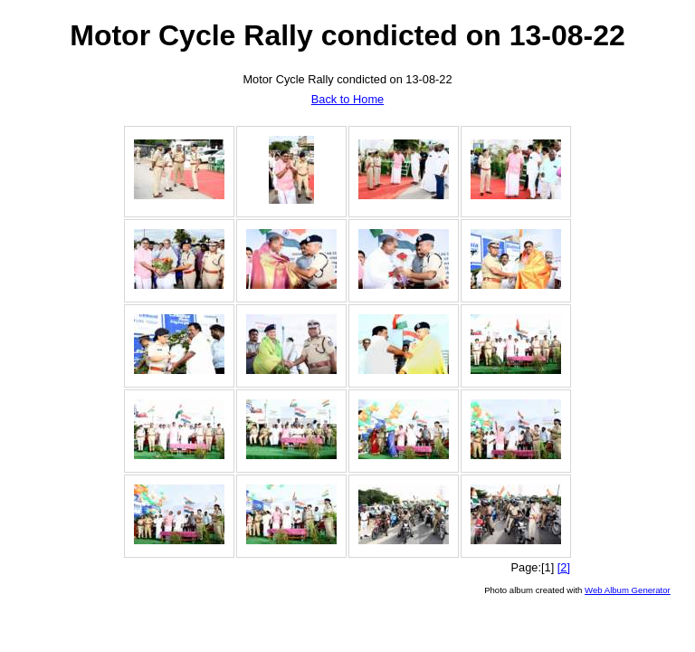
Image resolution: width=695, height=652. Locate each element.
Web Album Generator (628, 590)
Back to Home (347, 99)
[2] (563, 567)
